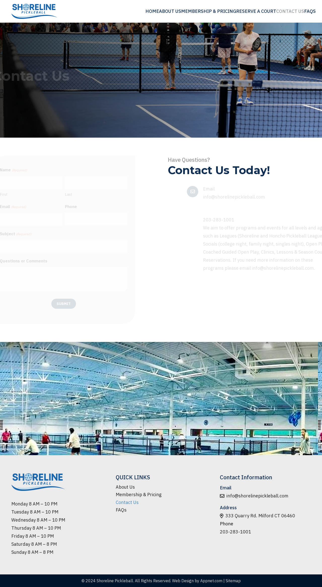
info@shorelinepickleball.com (234, 197)
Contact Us (127, 502)
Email (32, 207)
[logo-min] (34, 11)
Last (87, 194)
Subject (34, 234)
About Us (125, 487)
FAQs (121, 510)
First (23, 194)
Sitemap (233, 580)
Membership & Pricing (139, 494)
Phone (90, 206)
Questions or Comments (42, 260)
